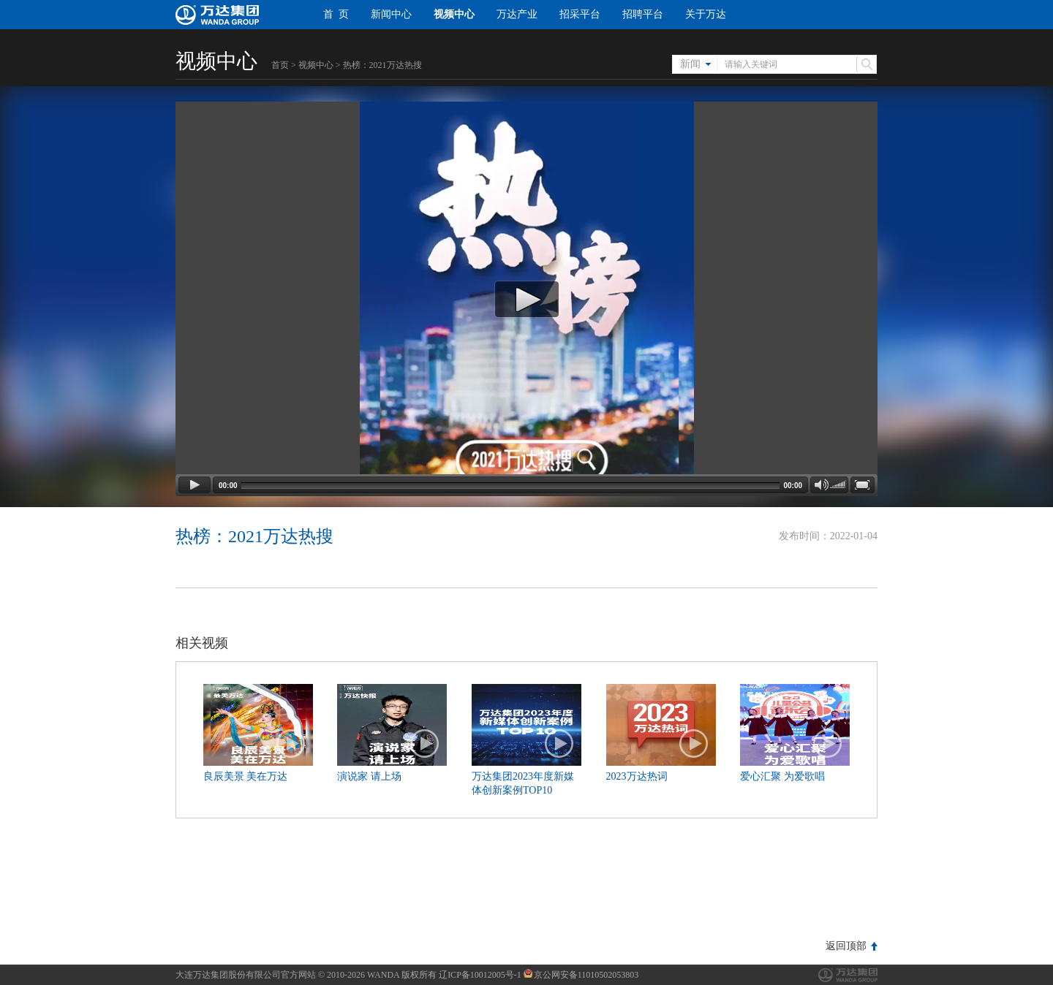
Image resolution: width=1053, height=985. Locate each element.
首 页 (336, 14)
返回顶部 (846, 945)
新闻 (690, 63)
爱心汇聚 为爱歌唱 (782, 776)
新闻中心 (391, 14)
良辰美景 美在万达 (245, 776)
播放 (291, 743)
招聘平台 (642, 14)
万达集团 (848, 975)
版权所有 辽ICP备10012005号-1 (461, 975)
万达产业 (517, 14)
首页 (280, 65)
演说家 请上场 (369, 776)
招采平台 (579, 14)
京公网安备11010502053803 (581, 975)
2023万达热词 (637, 776)
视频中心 (454, 14)
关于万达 (705, 14)
